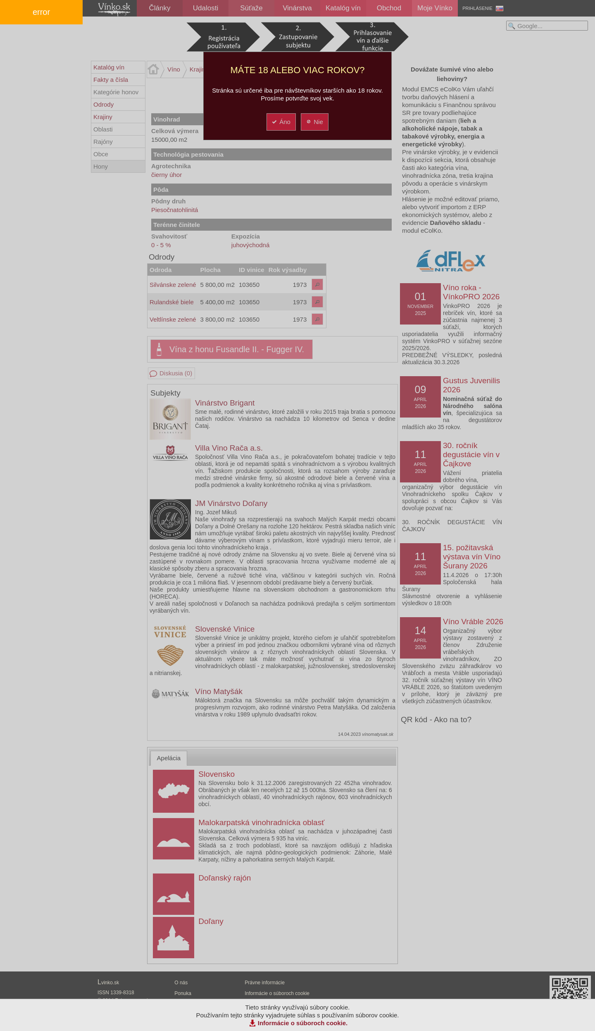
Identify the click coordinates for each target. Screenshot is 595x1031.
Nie (314, 121)
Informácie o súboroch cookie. (303, 1022)
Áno (280, 121)
